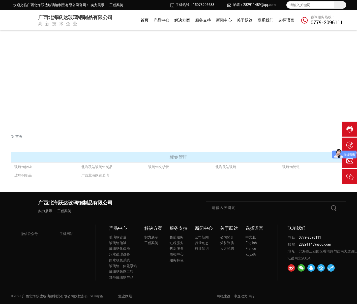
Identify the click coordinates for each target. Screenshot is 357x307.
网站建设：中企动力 (232, 296)
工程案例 (116, 5)
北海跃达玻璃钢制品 (97, 167)
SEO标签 (96, 296)
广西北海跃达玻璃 (95, 175)
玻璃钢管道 (291, 167)
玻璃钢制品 (23, 175)
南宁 (251, 296)
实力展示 (96, 5)
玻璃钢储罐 (23, 167)
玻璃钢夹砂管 (158, 167)
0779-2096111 (327, 23)
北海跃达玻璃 (225, 167)
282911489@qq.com (259, 5)
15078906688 (203, 5)
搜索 (340, 4)
